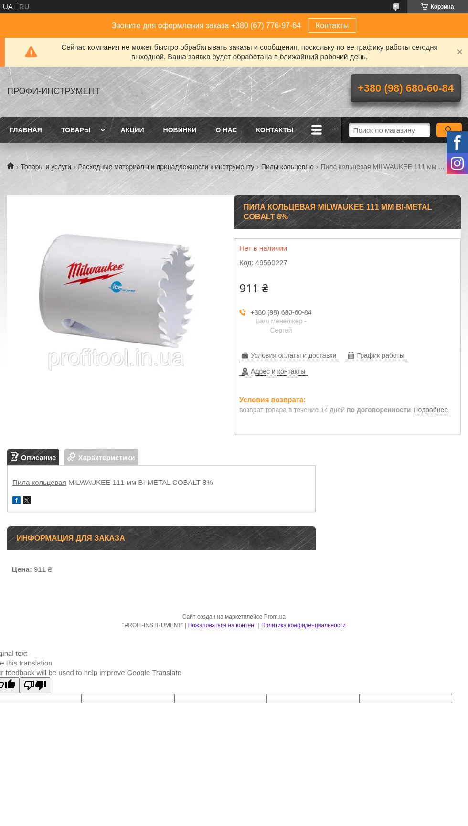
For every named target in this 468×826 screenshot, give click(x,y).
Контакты (332, 25)
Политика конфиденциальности (303, 625)
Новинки (180, 130)
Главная (26, 130)
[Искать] (449, 130)
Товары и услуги (46, 167)
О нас (226, 130)
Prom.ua (275, 616)
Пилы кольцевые (287, 167)
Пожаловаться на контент (222, 625)
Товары (76, 130)
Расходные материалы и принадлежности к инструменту (166, 167)
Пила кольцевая (39, 482)
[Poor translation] (35, 685)
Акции (132, 130)
